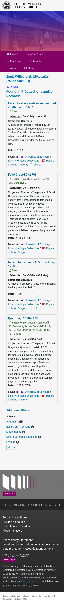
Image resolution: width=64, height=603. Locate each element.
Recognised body (31, 581)
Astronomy (12, 421)
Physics (11, 441)
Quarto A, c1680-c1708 (23, 318)
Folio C (37, 308)
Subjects (35, 61)
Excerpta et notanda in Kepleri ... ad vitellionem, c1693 (32, 105)
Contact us (9, 493)
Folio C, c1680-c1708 (22, 174)
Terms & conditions (15, 517)
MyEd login (9, 559)
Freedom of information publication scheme (31, 544)
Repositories (34, 54)
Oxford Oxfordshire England (22, 436)
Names (11, 68)
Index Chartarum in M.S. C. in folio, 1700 (31, 264)
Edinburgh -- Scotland (18, 426)
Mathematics (14, 431)
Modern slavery (12, 530)
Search (30, 68)
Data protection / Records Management (28, 548)
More (12, 447)
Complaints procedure (17, 526)
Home (12, 54)
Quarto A (38, 164)
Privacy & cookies (14, 522)
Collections (13, 61)
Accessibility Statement (18, 540)
